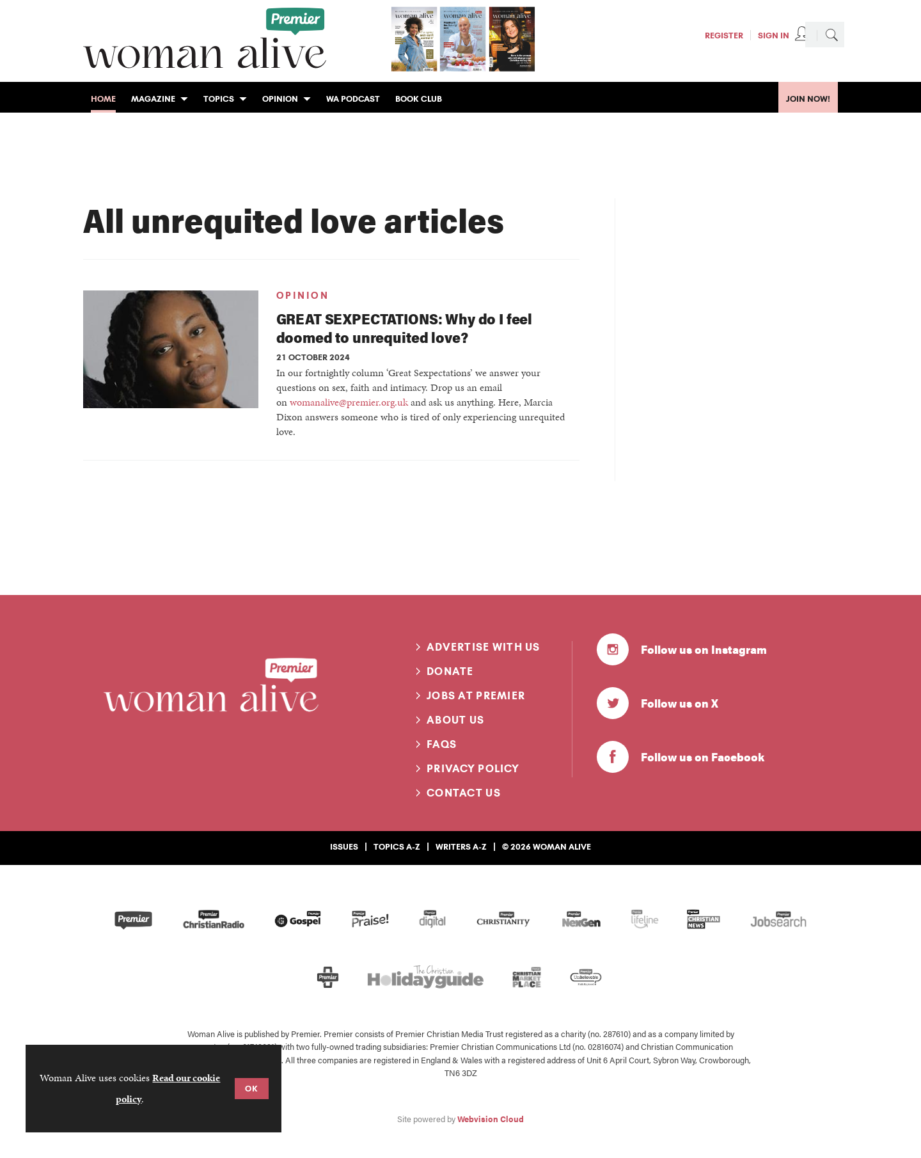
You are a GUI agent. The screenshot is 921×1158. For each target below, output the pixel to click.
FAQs (442, 744)
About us (455, 719)
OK (251, 1088)
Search (831, 34)
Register (724, 35)
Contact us (464, 792)
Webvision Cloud (490, 1119)
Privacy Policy (473, 768)
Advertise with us (483, 646)
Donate (450, 671)
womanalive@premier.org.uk (349, 402)
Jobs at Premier (476, 695)
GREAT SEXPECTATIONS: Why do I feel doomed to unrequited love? (404, 327)
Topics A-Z (397, 846)
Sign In (773, 35)
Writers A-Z (461, 846)
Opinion (302, 295)
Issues (344, 846)
